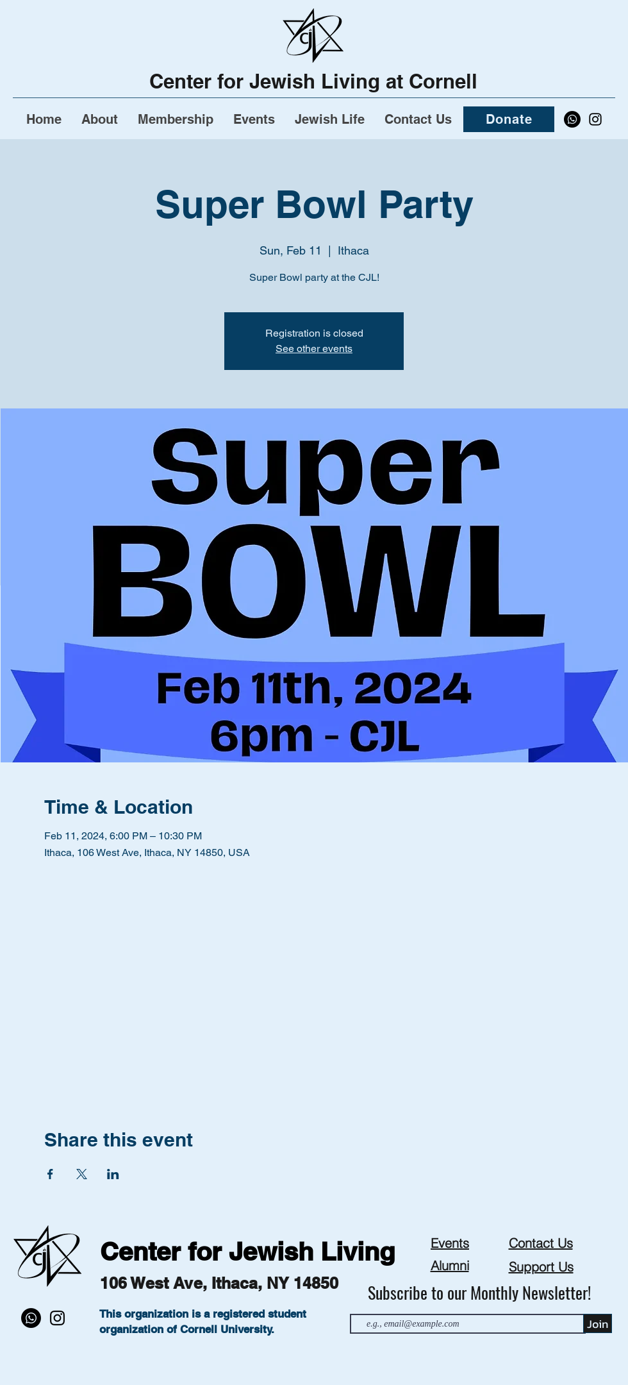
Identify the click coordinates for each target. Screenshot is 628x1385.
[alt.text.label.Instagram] (595, 119)
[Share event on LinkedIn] (113, 1174)
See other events (314, 348)
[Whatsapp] (572, 119)
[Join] (597, 1323)
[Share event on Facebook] (50, 1174)
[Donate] (508, 119)
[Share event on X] (82, 1174)
